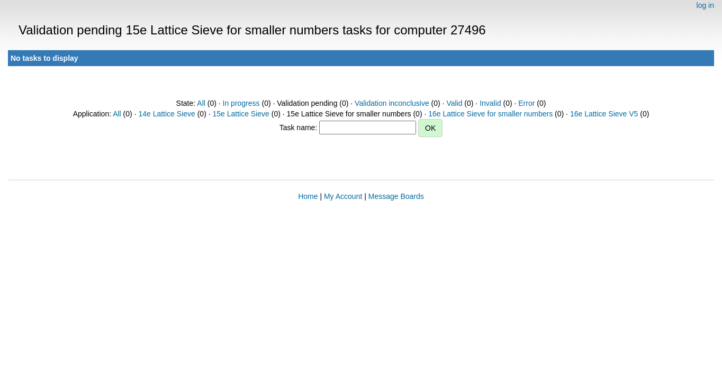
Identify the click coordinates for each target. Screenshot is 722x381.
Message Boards (396, 196)
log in (705, 5)
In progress (241, 103)
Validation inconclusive (392, 103)
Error (526, 103)
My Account (343, 196)
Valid (454, 103)
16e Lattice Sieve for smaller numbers (490, 114)
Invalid (490, 103)
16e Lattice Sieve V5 (604, 114)
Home (308, 196)
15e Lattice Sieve (240, 114)
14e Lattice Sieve (166, 114)
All (201, 103)
